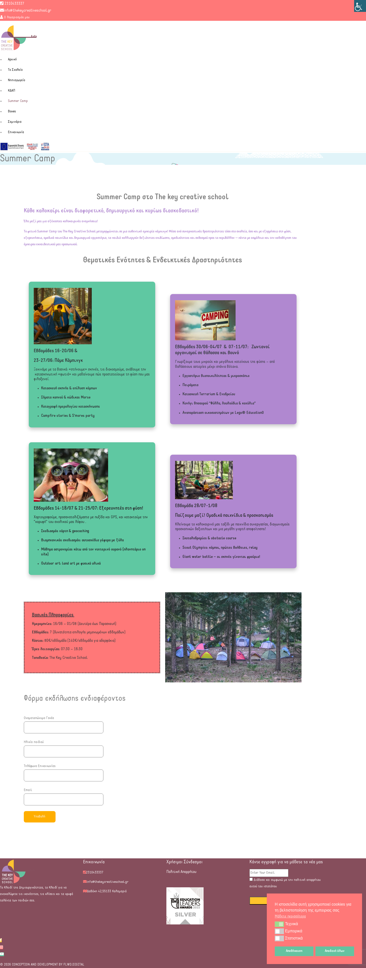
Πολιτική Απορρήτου (181, 872)
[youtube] (2, 954)
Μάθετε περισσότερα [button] (290, 916)
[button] (279, 924)
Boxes (12, 111)
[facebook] (1, 940)
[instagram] (1, 947)
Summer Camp (18, 101)
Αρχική (12, 59)
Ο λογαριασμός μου (15, 17)
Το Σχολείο (15, 70)
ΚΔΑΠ (11, 91)
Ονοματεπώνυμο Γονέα (63, 722)
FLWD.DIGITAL (73, 965)
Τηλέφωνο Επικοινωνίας (63, 770)
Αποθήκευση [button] (294, 951)
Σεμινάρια (15, 122)
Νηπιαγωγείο (16, 80)
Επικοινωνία (16, 132)
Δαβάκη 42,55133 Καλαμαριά (107, 891)
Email (63, 794)
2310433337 (12, 4)
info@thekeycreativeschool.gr (25, 11)
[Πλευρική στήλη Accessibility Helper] (360, 6)
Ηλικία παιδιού (63, 746)
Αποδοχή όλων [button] (334, 951)
